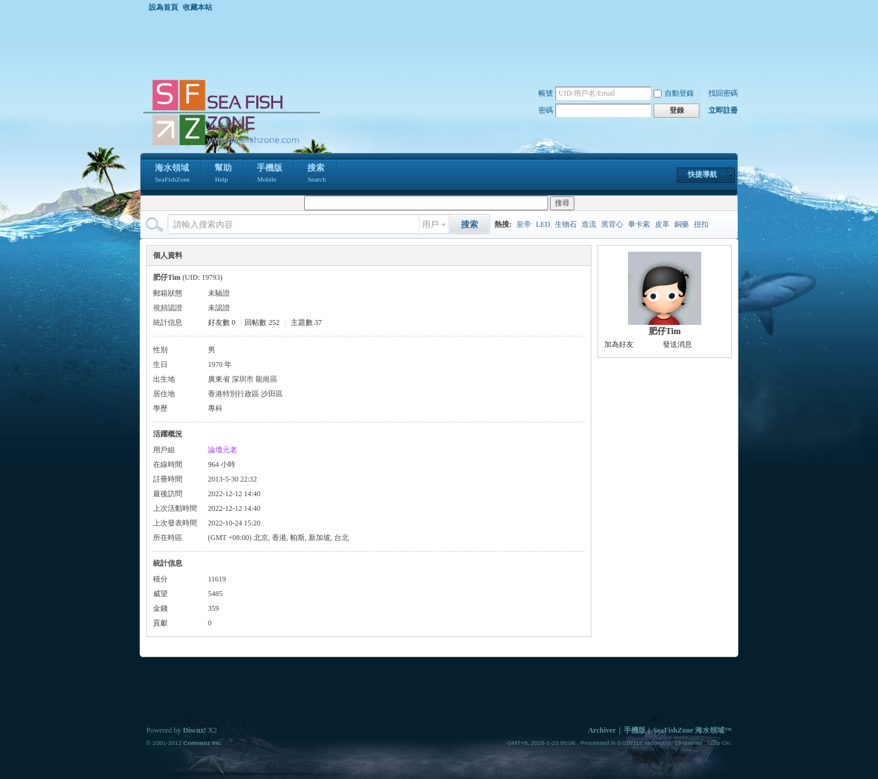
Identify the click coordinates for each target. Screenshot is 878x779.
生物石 (566, 224)
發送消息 (677, 344)
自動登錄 (674, 93)
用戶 (430, 224)
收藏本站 (197, 7)
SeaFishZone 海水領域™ (692, 730)
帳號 (545, 93)
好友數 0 (221, 322)
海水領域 (172, 174)
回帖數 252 (261, 322)
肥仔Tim (665, 331)
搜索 (316, 174)
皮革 (662, 224)
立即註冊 (723, 110)
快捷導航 (702, 174)
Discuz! (194, 730)
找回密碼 (723, 93)
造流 (589, 224)
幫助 (223, 174)
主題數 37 (306, 322)
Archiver (602, 730)
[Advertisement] (442, 45)
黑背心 (612, 224)
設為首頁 (163, 7)
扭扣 (701, 224)
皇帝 (523, 224)
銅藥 (681, 224)
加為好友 (619, 344)
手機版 (269, 174)
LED (543, 224)
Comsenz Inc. (202, 742)
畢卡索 (639, 224)
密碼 (545, 110)
